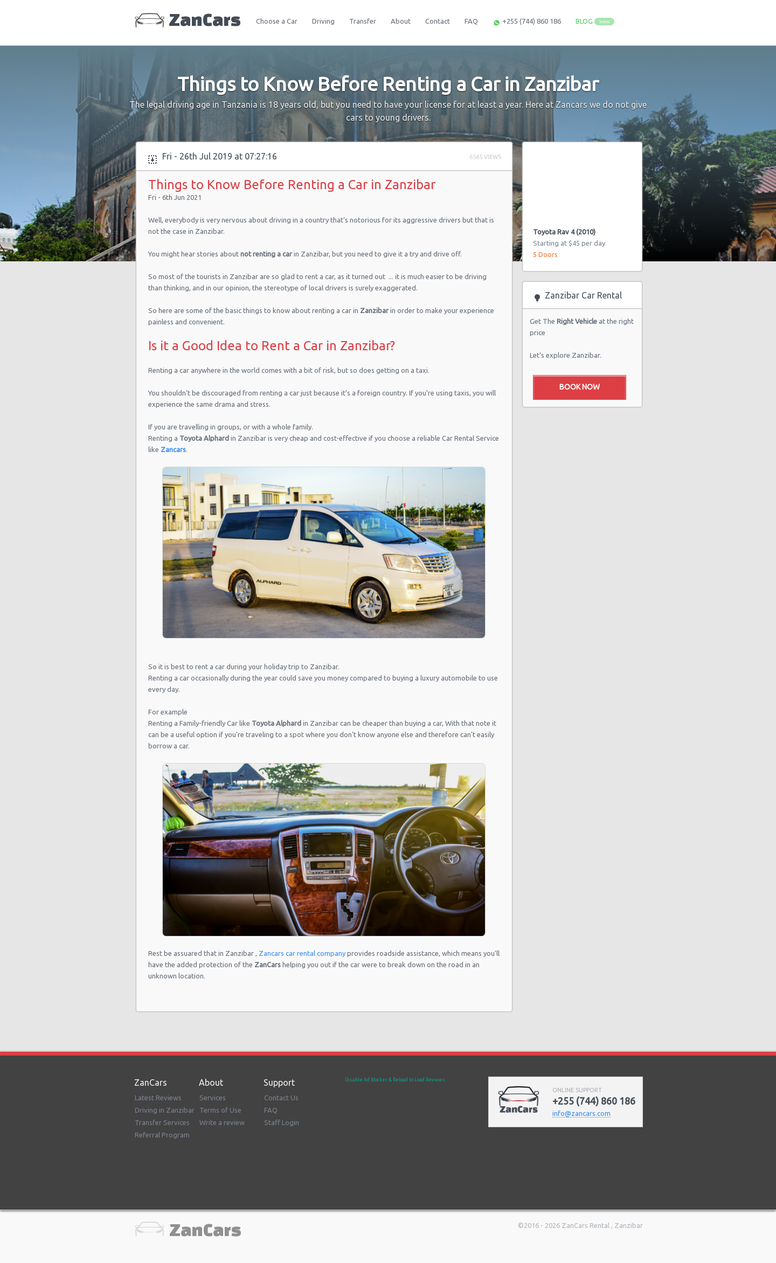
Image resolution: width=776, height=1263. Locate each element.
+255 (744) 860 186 (527, 22)
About (401, 21)
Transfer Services (162, 1122)
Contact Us (281, 1097)
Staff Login (281, 1122)
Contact (437, 21)
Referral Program (162, 1135)
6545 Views (485, 157)
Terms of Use (220, 1110)
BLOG (595, 21)
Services (212, 1097)
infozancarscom (581, 1113)
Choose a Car (276, 21)
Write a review (222, 1122)
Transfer (362, 21)
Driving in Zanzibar (165, 1110)
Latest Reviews (158, 1097)
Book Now (579, 387)
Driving (323, 21)
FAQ (471, 21)
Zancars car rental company (303, 953)
